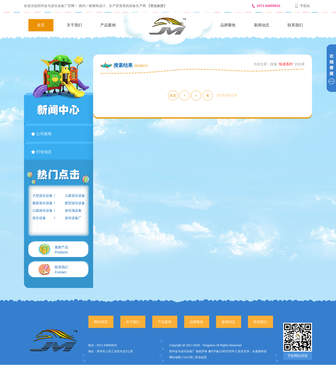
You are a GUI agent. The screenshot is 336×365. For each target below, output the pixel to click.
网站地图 (175, 357)
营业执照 (157, 6)
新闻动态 (261, 25)
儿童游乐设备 (75, 195)
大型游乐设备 (42, 195)
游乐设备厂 (73, 218)
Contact (61, 269)
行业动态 (41, 152)
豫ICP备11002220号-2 (222, 351)
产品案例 (108, 25)
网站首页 (101, 322)
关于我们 (74, 25)
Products (61, 249)
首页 (41, 25)
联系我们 (295, 25)
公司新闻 (41, 134)
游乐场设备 (73, 210)
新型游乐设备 (75, 203)
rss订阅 (188, 357)
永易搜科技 (259, 351)
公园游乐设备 (42, 210)
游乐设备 (39, 218)
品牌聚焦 (228, 25)
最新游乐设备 (42, 203)
